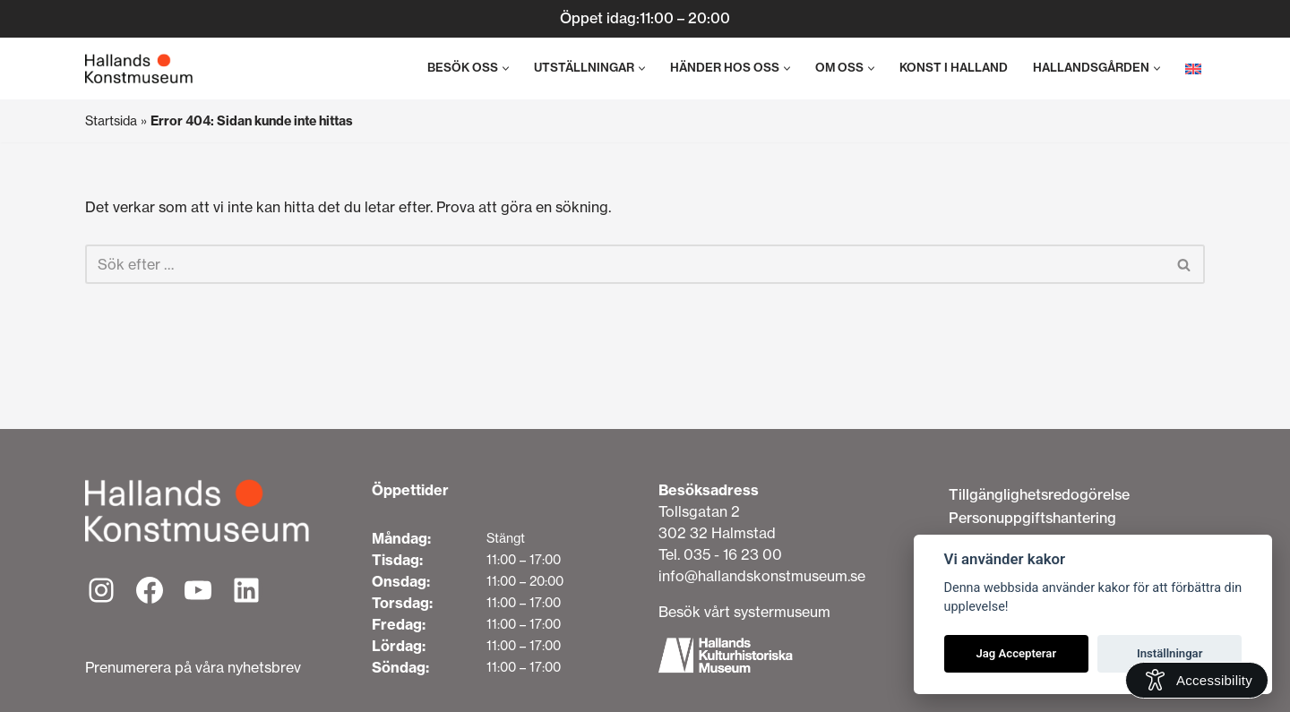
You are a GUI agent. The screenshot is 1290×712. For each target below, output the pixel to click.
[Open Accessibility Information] (1196, 680)
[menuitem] (1193, 68)
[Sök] (625, 264)
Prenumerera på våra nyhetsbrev (193, 667)
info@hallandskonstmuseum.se (761, 576)
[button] (506, 68)
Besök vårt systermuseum (744, 612)
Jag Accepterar (1016, 653)
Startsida (111, 121)
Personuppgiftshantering (1032, 518)
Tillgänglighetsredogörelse (1039, 494)
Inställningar (1169, 653)
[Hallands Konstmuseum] (139, 69)
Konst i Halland (953, 67)
